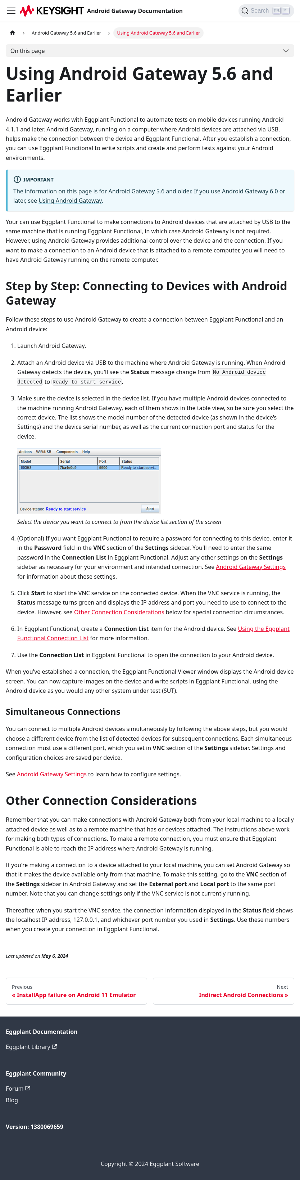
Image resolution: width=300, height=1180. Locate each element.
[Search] (266, 10)
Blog (12, 1100)
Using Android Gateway (70, 201)
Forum (18, 1088)
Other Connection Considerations (119, 612)
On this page (27, 51)
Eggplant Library (31, 1047)
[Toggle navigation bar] (11, 10)
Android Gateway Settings (251, 567)
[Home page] (12, 33)
